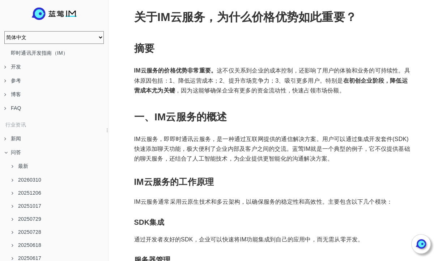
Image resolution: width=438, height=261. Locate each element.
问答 (12, 152)
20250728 (26, 232)
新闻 (12, 138)
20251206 (26, 193)
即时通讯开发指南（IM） (39, 53)
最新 (20, 166)
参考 (12, 80)
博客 (12, 94)
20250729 (26, 219)
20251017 (26, 206)
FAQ (12, 108)
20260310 (26, 180)
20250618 (26, 245)
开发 (12, 67)
